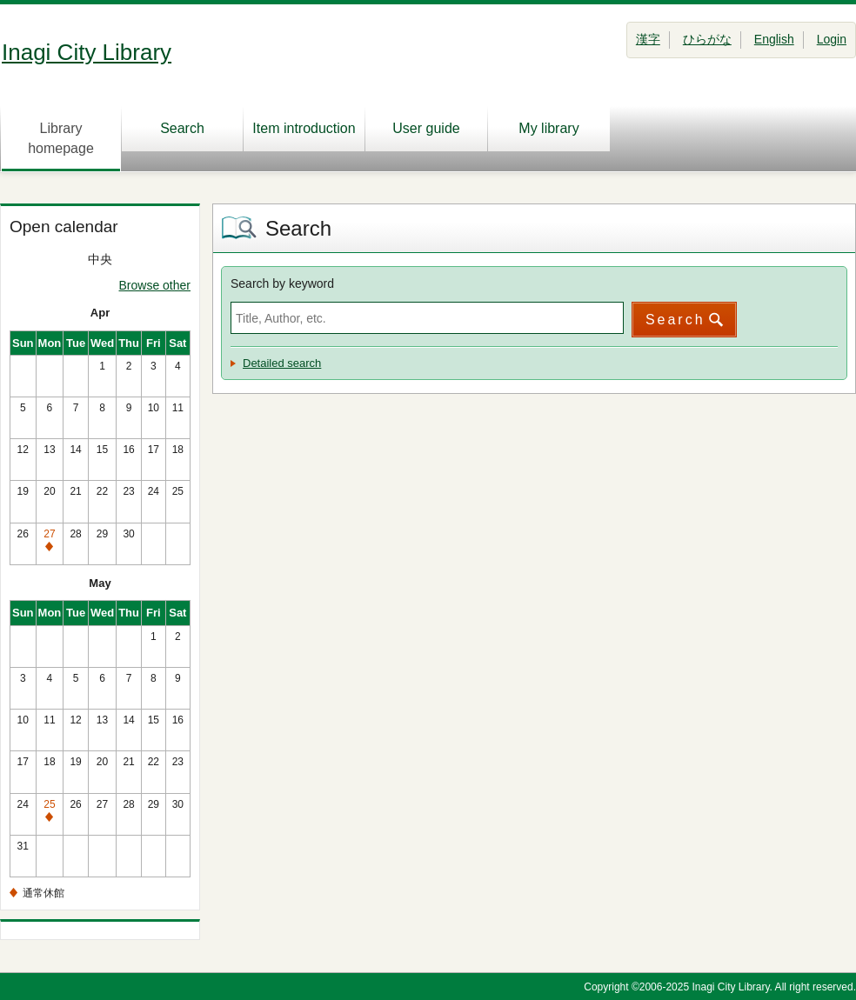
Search (182, 128)
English (774, 39)
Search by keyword (282, 283)
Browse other (155, 285)
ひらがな (707, 39)
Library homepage (61, 138)
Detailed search (282, 363)
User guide (425, 128)
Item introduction (303, 128)
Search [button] (675, 319)
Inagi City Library (86, 52)
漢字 (648, 39)
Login (831, 39)
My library (548, 128)
